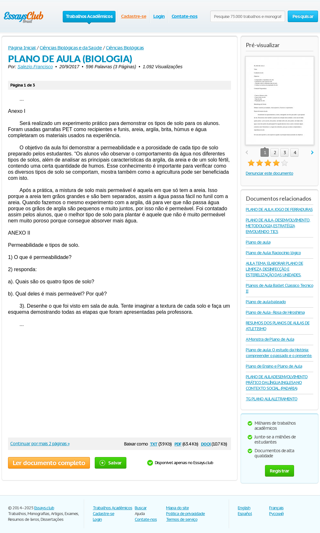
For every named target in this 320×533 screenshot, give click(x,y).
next (312, 152)
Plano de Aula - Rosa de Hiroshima (275, 312)
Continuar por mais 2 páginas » (39, 443)
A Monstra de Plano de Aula (270, 339)
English (244, 508)
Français (276, 508)
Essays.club (44, 508)
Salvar (111, 463)
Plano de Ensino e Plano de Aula (274, 366)
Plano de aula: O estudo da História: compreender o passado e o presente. (279, 352)
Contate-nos (184, 16)
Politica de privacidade (185, 513)
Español (245, 513)
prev (246, 152)
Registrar (279, 471)
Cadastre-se (133, 16)
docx (206, 443)
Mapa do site (177, 508)
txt (153, 443)
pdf (177, 443)
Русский (276, 513)
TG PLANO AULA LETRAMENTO (271, 399)
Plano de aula (258, 242)
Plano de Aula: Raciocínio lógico (273, 252)
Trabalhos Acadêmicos (112, 508)
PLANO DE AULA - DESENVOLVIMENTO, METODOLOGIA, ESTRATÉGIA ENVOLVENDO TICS (278, 225)
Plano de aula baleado (266, 301)
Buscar (141, 508)
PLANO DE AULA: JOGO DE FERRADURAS (279, 209)
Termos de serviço (181, 519)
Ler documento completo (49, 463)
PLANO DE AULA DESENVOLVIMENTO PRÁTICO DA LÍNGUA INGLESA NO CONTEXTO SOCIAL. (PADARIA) (277, 382)
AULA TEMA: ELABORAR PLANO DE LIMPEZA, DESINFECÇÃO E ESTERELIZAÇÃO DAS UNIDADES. (274, 269)
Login (159, 16)
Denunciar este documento (269, 173)
